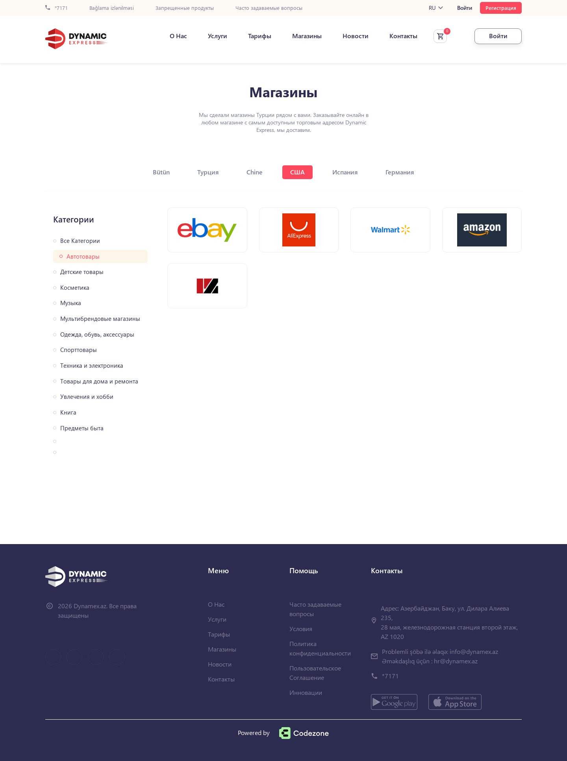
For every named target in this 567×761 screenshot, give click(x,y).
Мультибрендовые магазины (100, 318)
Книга (68, 412)
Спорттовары (78, 350)
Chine (254, 172)
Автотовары (83, 256)
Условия (300, 628)
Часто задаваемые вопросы (268, 8)
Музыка (70, 303)
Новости (356, 35)
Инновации (305, 692)
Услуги (217, 35)
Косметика (74, 287)
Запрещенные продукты (185, 8)
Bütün (161, 172)
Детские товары (82, 272)
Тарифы (259, 35)
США (297, 172)
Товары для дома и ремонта (99, 381)
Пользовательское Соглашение (315, 672)
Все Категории (80, 240)
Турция (208, 172)
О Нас (178, 35)
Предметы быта (82, 428)
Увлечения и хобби (86, 396)
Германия (399, 172)
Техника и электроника (91, 365)
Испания (345, 172)
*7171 (56, 8)
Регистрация (500, 7)
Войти (464, 8)
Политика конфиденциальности (320, 648)
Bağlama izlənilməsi (111, 8)
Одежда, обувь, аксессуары (97, 334)
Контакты (403, 35)
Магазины (307, 35)
